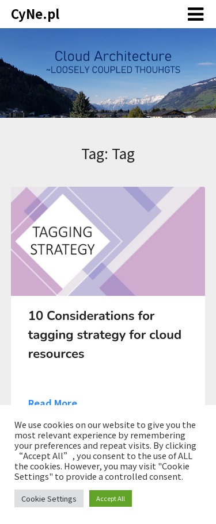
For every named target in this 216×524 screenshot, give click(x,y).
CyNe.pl (35, 13)
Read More (52, 403)
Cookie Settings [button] (49, 498)
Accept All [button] (110, 498)
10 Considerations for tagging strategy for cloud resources (104, 335)
